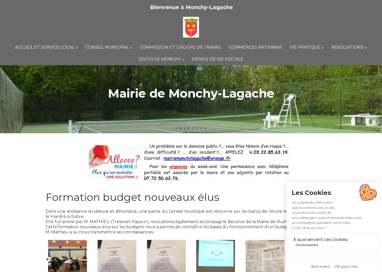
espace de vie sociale (217, 59)
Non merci (320, 266)
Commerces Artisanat (255, 47)
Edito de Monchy (160, 59)
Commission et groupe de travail (181, 47)
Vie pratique (305, 47)
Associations (347, 47)
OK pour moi (345, 266)
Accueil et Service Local (44, 47)
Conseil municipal (107, 47)
